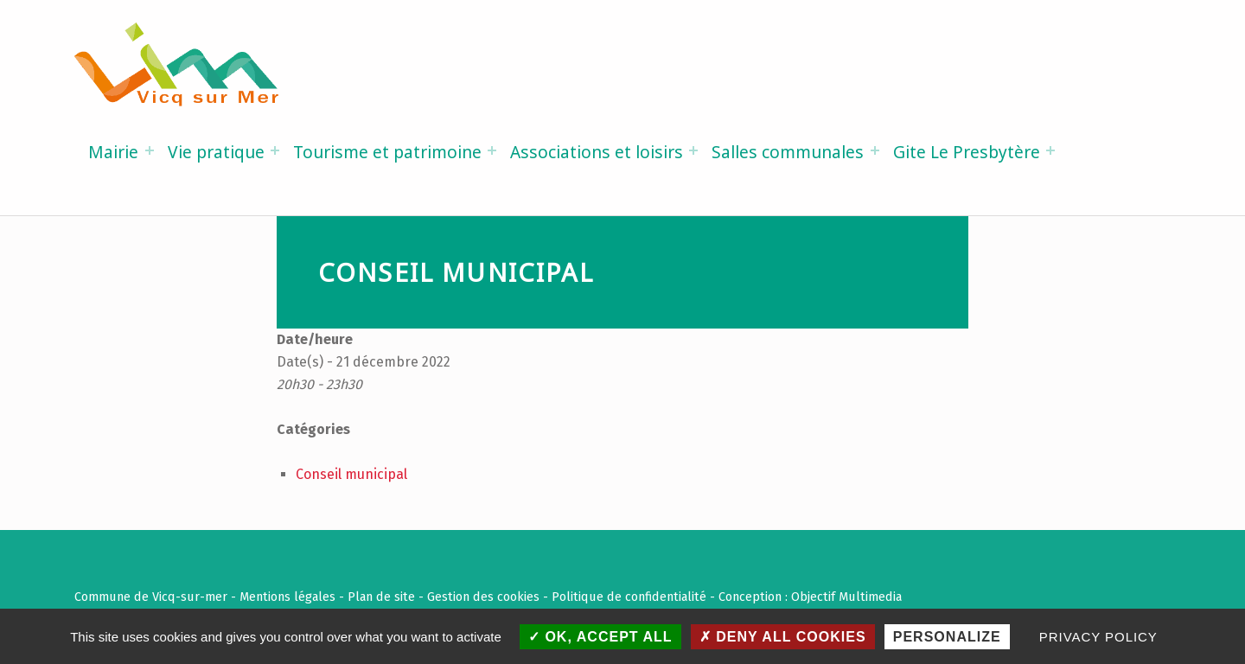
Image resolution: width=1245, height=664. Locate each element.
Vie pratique (216, 151)
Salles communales (788, 151)
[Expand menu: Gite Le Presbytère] (1050, 150)
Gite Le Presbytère (966, 151)
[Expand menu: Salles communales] (875, 150)
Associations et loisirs (596, 151)
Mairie (113, 151)
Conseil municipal (351, 474)
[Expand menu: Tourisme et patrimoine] (492, 150)
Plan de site (381, 596)
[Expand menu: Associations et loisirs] (693, 150)
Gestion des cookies (483, 596)
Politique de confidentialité (629, 596)
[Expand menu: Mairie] (149, 150)
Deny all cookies (782, 636)
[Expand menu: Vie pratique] (275, 150)
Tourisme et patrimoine (387, 151)
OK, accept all (600, 636)
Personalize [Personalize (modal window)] (947, 636)
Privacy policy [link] (1098, 636)
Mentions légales (287, 596)
